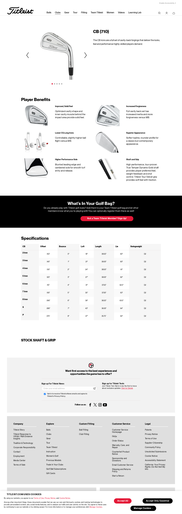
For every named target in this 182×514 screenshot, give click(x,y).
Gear (66, 13)
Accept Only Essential (157, 501)
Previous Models (53, 460)
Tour (75, 13)
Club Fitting (84, 434)
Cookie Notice (65, 498)
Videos (121, 13)
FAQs (114, 436)
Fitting (84, 13)
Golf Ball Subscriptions (56, 469)
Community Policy (153, 447)
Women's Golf (52, 456)
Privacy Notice (50, 498)
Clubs (58, 13)
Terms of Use (39, 498)
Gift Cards (50, 473)
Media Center (19, 460)
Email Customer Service (122, 465)
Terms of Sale (19, 465)
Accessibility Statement (155, 460)
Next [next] (85, 55)
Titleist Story (19, 430)
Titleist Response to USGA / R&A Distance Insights (22, 436)
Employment (18, 456)
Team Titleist (97, 13)
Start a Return (118, 476)
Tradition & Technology (23, 443)
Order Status (117, 441)
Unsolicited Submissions (155, 452)
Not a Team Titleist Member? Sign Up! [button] (107, 219)
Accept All (122, 501)
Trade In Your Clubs (54, 465)
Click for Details (127, 388)
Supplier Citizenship (154, 443)
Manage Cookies (95, 507)
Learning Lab (134, 13)
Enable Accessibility (166, 3)
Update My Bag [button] (64, 219)
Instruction (50, 452)
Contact (16, 452)
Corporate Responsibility (24, 447)
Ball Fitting (83, 430)
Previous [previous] (28, 55)
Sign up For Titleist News (53, 384)
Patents (148, 430)
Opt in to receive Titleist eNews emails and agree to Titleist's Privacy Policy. (67, 395)
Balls (49, 13)
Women (110, 13)
